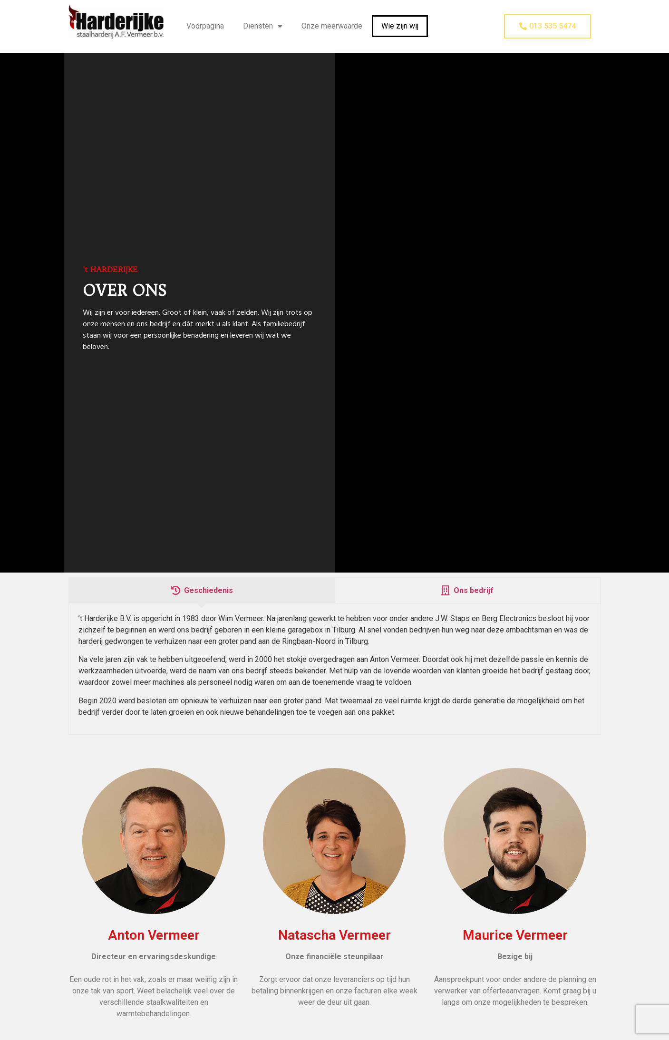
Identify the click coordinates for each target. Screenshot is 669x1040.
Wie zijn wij (399, 25)
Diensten (262, 26)
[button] (547, 26)
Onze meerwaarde (331, 25)
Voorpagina (205, 25)
